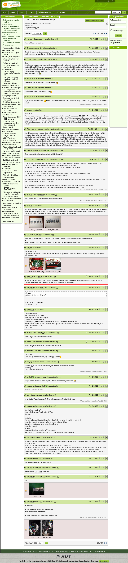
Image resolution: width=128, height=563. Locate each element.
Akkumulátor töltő (9, 50)
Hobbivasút (98, 1)
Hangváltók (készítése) (11, 129)
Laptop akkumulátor (10, 113)
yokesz (35, 23)
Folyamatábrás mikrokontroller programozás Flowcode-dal (11, 72)
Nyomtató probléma (10, 83)
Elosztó (91, 551)
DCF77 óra (7, 205)
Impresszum (83, 551)
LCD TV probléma (9, 138)
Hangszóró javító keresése (12, 151)
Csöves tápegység (9, 140)
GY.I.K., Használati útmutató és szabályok (63, 551)
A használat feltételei (30, 551)
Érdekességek (8, 115)
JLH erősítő (7, 169)
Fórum (22, 12)
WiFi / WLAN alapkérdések (12, 198)
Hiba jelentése (100, 551)
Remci (42, 48)
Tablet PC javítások (9, 179)
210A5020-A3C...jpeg (53, 272)
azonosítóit (38, 471)
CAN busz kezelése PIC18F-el (10, 109)
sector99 (41, 39)
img (28, 79)
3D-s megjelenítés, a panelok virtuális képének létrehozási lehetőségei (12, 92)
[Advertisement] (119, 88)
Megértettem (104, 561)
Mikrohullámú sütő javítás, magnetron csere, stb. (12, 193)
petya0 (29, 248)
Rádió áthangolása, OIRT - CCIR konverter (12, 118)
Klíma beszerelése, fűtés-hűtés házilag (11, 105)
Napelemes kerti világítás (11, 48)
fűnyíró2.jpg (35, 537)
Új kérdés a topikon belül (94, 20)
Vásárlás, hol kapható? (11, 85)
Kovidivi (29, 39)
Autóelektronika (8, 177)
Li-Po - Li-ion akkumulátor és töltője (39, 20)
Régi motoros (31, 129)
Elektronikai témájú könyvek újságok (9, 135)
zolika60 (30, 377)
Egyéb (36, 28)
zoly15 (29, 276)
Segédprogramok (45, 12)
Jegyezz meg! (118, 30)
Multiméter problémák (10, 63)
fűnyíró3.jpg (47, 537)
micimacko (30, 309)
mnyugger (30, 288)
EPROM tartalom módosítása (9, 189)
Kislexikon (111, 1)
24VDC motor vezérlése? (11, 153)
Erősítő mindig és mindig (11, 102)
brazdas (30, 110)
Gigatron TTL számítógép (11, 88)
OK (124, 12)
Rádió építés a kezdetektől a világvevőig (12, 148)
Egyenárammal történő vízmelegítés (11, 99)
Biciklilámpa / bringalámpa (12, 142)
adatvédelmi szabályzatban (80, 561)
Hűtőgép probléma (9, 96)
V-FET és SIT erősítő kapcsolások (10, 172)
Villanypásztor (8, 132)
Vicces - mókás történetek (12, 158)
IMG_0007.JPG (53, 229)
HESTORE (105, 1)
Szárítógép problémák (10, 160)
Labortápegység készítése (12, 203)
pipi (28, 234)
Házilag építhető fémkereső (12, 162)
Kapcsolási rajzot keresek (12, 155)
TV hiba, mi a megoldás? (11, 57)
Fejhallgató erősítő (9, 145)
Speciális (29, 28)
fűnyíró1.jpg (37, 496)
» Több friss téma (8, 222)
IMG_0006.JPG (36, 229)
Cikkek (13, 12)
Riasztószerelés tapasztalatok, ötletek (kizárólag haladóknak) (11, 213)
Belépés (118, 35)
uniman (29, 467)
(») (57, 39)
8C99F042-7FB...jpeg (36, 272)
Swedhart (30, 48)
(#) (25, 39)
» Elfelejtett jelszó (116, 40)
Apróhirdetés (60, 12)
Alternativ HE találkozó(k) (11, 175)
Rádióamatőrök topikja (10, 196)
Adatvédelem (43, 551)
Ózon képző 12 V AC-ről (11, 182)
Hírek (4, 12)
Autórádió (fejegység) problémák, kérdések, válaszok (10, 79)
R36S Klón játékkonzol (11, 217)
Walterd (29, 205)
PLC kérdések (8, 201)
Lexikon (31, 12)
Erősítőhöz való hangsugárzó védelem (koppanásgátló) (11, 123)
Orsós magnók (8, 127)
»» (46, 543)
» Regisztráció (115, 43)
